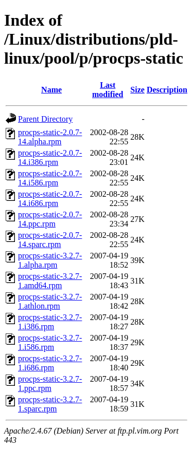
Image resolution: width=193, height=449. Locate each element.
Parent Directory (45, 119)
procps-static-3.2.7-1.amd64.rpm (50, 281)
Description (167, 89)
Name (51, 89)
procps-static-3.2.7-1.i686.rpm (50, 363)
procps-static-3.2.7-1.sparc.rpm (50, 404)
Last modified (107, 90)
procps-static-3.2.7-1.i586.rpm (50, 342)
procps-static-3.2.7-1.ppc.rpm (50, 383)
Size (137, 89)
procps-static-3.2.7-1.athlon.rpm (50, 301)
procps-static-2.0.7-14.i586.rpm (50, 178)
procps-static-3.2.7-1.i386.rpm (50, 322)
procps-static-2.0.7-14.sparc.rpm (50, 240)
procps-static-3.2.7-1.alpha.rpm (50, 260)
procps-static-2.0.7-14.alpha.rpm (50, 137)
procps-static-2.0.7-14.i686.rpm (50, 199)
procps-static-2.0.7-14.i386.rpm (50, 157)
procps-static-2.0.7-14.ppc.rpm (50, 219)
